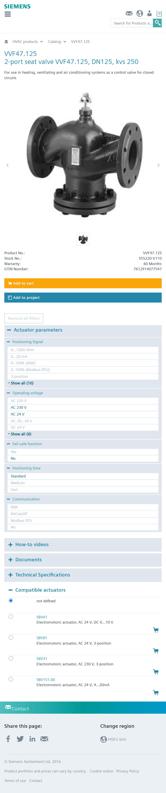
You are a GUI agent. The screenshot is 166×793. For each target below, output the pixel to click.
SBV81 (42, 637)
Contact (129, 14)
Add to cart (23, 283)
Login (150, 14)
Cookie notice (101, 771)
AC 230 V (19, 407)
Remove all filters (24, 318)
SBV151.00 (46, 679)
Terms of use (15, 780)
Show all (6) (21, 434)
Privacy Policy (127, 771)
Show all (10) (22, 383)
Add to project (26, 297)
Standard (18, 476)
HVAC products (25, 41)
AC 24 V (17, 414)
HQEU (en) (139, 14)
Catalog (54, 41)
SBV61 (42, 617)
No (13, 458)
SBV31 (42, 658)
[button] (83, 239)
